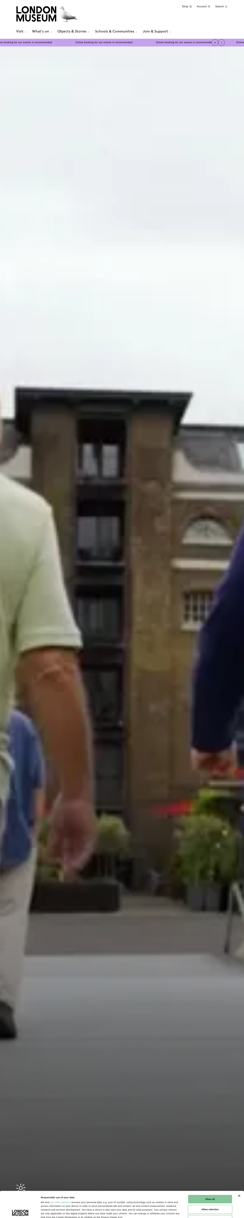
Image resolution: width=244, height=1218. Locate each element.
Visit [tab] (21, 31)
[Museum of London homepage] (46, 14)
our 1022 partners (60, 1176)
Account (204, 6)
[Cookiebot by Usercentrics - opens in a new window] (20, 1212)
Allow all (210, 1173)
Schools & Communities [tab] (116, 31)
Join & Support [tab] (157, 31)
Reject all (210, 1193)
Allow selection (210, 1183)
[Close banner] (239, 1170)
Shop (187, 6)
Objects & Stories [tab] (73, 31)
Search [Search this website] (221, 6)
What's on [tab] (42, 31)
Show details (163, 1212)
